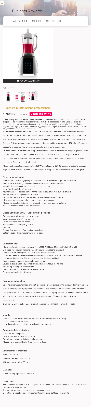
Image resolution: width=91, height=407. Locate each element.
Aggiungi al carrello (28, 81)
